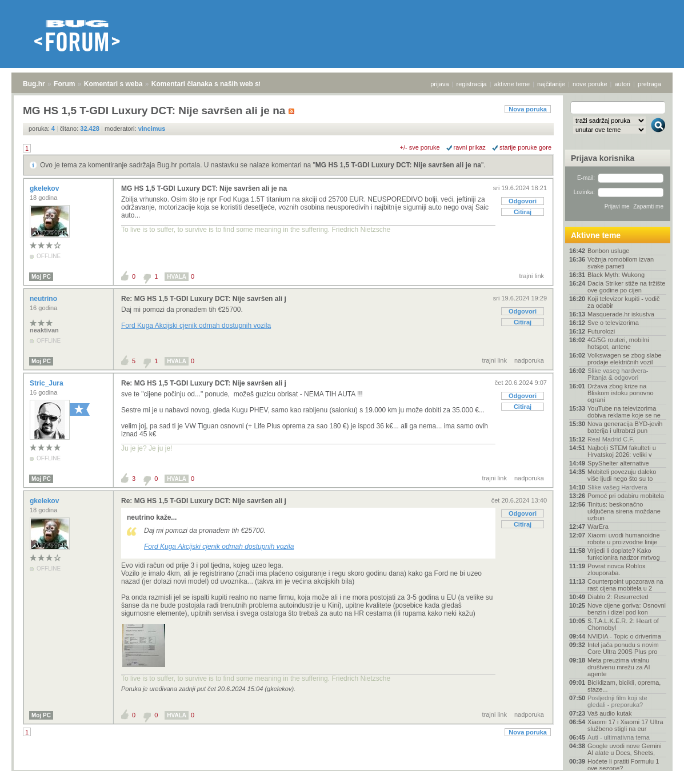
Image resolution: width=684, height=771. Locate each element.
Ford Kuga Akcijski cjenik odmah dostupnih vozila (196, 326)
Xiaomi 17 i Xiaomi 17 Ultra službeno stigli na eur (625, 725)
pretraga (649, 84)
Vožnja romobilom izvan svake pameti (620, 263)
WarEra (598, 526)
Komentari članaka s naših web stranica (216, 84)
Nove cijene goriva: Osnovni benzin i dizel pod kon (626, 609)
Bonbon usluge (608, 250)
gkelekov (45, 188)
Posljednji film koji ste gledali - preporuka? (617, 701)
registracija (472, 84)
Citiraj (522, 211)
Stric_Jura (47, 383)
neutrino (44, 299)
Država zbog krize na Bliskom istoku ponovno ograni (620, 393)
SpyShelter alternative (618, 463)
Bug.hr (34, 84)
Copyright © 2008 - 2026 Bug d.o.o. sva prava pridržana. (342, 767)
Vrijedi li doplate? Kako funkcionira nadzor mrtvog (623, 554)
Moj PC (41, 277)
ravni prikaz (470, 147)
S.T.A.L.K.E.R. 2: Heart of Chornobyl (623, 624)
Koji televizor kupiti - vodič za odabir (623, 302)
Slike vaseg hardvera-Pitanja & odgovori (617, 374)
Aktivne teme (596, 235)
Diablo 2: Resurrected (617, 596)
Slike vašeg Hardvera (617, 487)
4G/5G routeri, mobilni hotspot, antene (618, 343)
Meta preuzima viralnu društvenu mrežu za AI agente (618, 667)
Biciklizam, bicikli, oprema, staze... (624, 686)
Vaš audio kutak (609, 713)
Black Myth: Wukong (616, 274)
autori (623, 84)
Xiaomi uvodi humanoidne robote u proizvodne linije (623, 538)
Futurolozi (601, 331)
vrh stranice (653, 754)
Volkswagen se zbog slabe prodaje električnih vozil (624, 359)
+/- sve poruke (420, 147)
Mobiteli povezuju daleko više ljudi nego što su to (621, 475)
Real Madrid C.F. (610, 439)
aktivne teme (512, 84)
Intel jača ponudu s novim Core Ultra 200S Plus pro (623, 648)
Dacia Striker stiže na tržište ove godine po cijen (626, 287)
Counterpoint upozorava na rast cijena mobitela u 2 (625, 585)
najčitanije (551, 84)
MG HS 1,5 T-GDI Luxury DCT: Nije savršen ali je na (398, 165)
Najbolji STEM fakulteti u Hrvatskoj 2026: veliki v (621, 451)
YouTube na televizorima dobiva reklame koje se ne (624, 412)
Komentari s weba (113, 84)
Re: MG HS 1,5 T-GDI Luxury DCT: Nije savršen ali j (203, 299)
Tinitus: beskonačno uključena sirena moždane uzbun (624, 511)
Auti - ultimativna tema (618, 737)
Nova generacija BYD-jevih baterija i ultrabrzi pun (624, 427)
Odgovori (523, 201)
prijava (439, 84)
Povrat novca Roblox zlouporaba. (616, 569)
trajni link (531, 275)
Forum (64, 84)
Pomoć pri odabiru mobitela (625, 495)
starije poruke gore (525, 147)
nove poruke (590, 84)
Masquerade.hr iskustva (620, 314)
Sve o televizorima (613, 322)
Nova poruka (528, 109)
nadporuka (529, 360)
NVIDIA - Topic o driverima (624, 636)
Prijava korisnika (602, 158)
